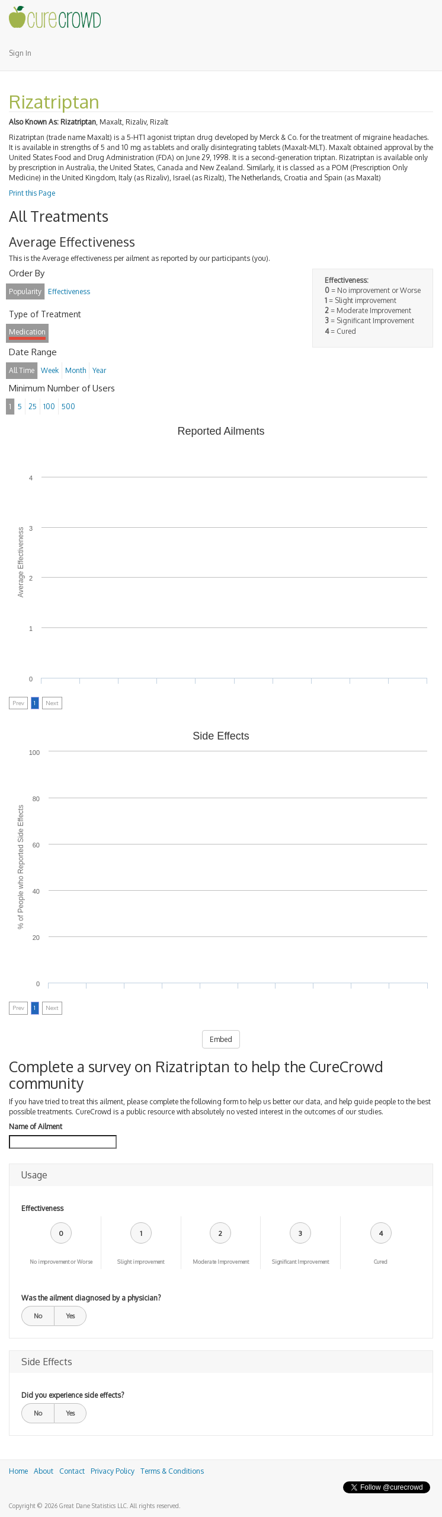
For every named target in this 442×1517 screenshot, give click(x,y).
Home (18, 1471)
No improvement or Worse (61, 1261)
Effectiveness (42, 1208)
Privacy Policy (112, 1471)
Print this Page (32, 193)
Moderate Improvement (221, 1261)
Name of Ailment (35, 1126)
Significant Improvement (300, 1261)
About (43, 1471)
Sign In (20, 53)
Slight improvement (140, 1261)
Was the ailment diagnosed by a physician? (91, 1297)
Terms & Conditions (172, 1471)
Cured (380, 1261)
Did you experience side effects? (72, 1395)
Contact (72, 1471)
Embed (221, 1039)
